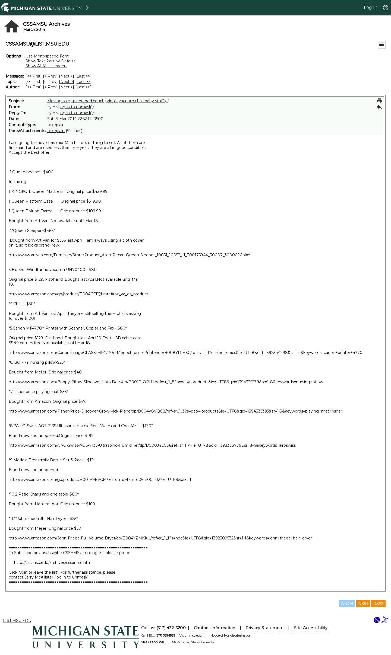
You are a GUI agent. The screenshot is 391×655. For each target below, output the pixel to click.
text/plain (56, 130)
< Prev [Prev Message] (50, 76)
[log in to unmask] (75, 106)
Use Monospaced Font (47, 56)
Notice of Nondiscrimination (230, 635)
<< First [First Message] (33, 76)
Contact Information (214, 627)
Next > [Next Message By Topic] (66, 81)
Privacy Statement (264, 627)
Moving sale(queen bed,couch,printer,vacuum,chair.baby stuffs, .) (108, 100)
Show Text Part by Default (50, 61)
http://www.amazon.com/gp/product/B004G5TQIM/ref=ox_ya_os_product (78, 294)
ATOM (347, 603)
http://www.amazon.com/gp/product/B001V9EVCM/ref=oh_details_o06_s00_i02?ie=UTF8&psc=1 (100, 479)
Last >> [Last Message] (83, 76)
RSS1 (363, 603)
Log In (370, 7)
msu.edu (195, 635)
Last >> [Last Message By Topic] (83, 81)
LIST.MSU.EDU (17, 620)
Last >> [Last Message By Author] (83, 87)
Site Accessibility (311, 627)
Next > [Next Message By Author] (66, 87)
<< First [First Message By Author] (33, 87)
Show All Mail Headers (46, 65)
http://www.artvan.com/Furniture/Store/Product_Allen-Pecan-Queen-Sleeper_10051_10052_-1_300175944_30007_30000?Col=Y (129, 255)
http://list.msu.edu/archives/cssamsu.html (53, 562)
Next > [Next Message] (66, 76)
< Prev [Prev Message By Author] (50, 87)
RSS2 (378, 603)
